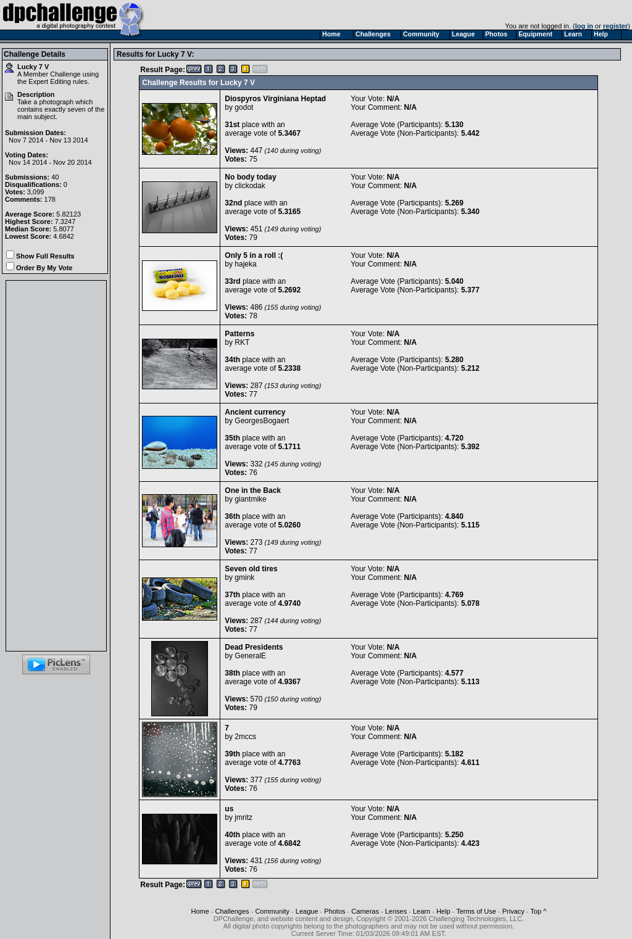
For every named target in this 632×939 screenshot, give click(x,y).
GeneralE (250, 656)
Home (200, 911)
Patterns (239, 333)
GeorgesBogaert (262, 420)
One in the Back (253, 490)
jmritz (243, 817)
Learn (421, 911)
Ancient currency (255, 412)
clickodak (250, 185)
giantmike (250, 499)
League (307, 911)
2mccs (245, 736)
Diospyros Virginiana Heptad (275, 98)
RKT (242, 342)
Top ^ (538, 911)
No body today (250, 177)
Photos (334, 911)
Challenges (232, 911)
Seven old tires (251, 569)
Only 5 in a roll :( (254, 255)
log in (584, 26)
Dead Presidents (254, 647)
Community (272, 911)
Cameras (365, 911)
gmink (244, 577)
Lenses (396, 911)
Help (443, 911)
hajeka (245, 264)
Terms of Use (476, 911)
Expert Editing (49, 81)
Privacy (513, 911)
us (229, 809)
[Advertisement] (56, 466)
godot (244, 107)
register (615, 26)
